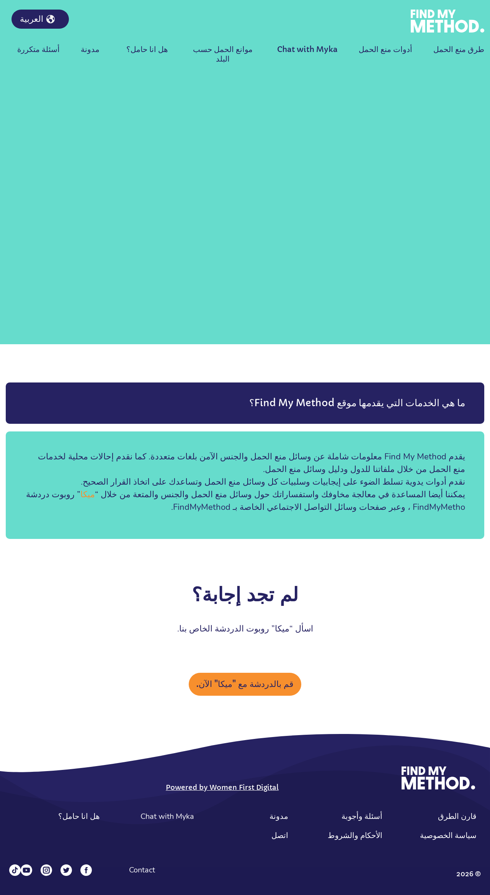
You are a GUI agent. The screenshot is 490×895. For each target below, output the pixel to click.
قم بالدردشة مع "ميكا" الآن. (245, 684)
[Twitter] (66, 870)
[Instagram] (46, 870)
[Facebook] (86, 870)
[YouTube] (26, 870)
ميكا (87, 494)
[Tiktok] (15, 870)
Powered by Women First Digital (222, 787)
